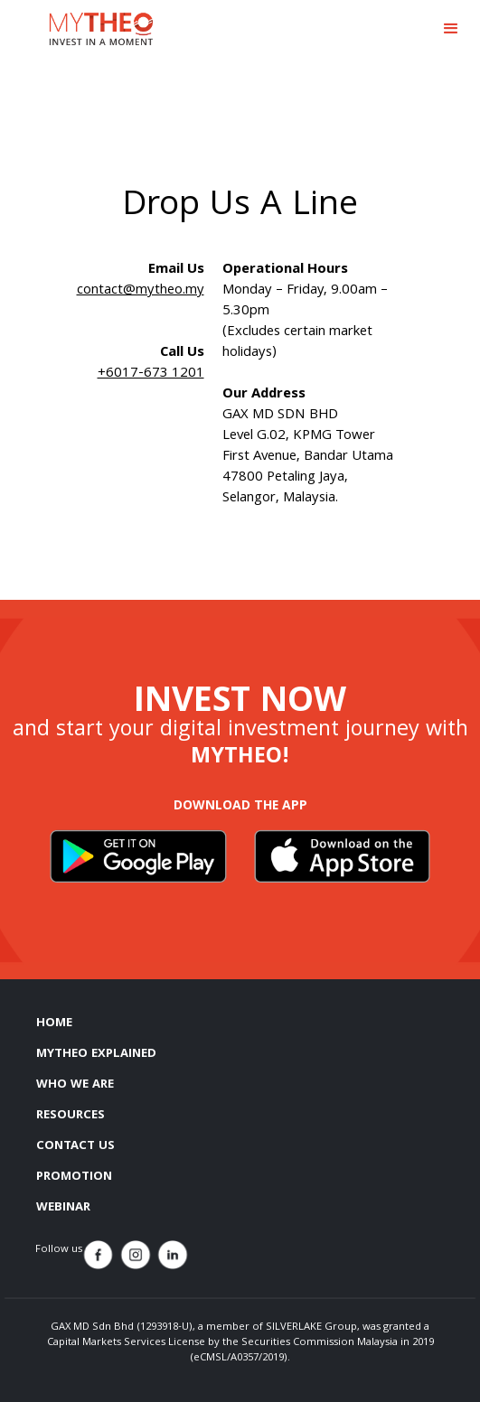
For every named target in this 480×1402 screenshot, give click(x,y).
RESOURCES (70, 1116)
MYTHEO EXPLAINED (96, 1054)
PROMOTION (74, 1177)
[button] (451, 29)
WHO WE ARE (75, 1085)
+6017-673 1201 (151, 374)
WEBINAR (63, 1208)
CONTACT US (75, 1146)
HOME (54, 1023)
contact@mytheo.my (140, 291)
